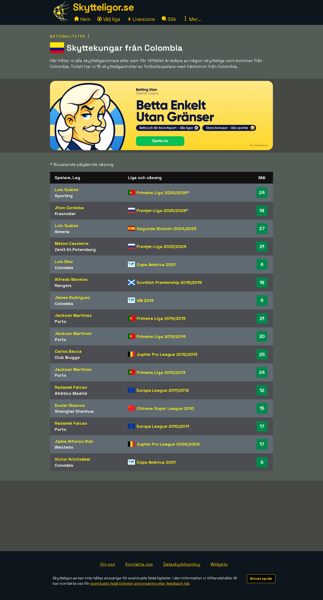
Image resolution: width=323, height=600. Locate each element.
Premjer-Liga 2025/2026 (161, 210)
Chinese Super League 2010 (165, 408)
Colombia (64, 267)
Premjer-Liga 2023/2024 (161, 246)
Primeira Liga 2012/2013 (161, 372)
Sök (169, 19)
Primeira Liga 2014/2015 (161, 318)
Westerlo (64, 447)
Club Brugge (67, 357)
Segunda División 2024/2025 (166, 228)
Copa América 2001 (156, 462)
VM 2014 (145, 300)
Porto (60, 321)
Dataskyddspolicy (181, 564)
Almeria (62, 231)
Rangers (63, 285)
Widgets (219, 564)
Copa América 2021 (156, 264)
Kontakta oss (139, 564)
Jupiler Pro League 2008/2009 (168, 444)
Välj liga (108, 19)
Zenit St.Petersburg (75, 249)
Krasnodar (65, 213)
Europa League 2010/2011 (163, 426)
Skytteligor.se (103, 7)
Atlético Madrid (71, 393)
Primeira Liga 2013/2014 (161, 336)
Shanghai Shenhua (74, 411)
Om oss (107, 564)
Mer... (192, 19)
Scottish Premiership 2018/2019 (169, 282)
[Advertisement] (161, 516)
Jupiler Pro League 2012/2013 (167, 354)
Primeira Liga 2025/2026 (162, 192)
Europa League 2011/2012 (163, 390)
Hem (82, 19)
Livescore (141, 19)
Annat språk (261, 578)
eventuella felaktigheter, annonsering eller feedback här (139, 583)
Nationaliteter (67, 36)
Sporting (64, 195)
